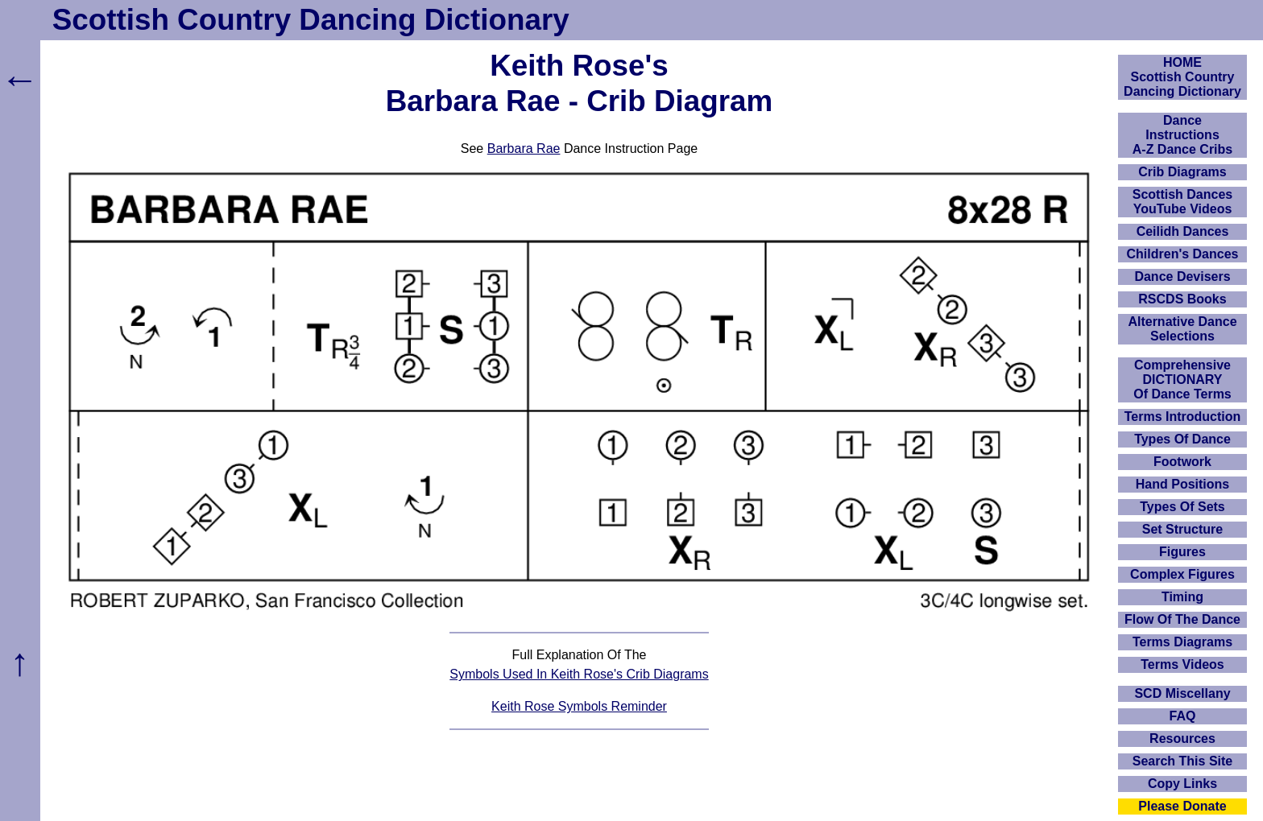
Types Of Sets (1182, 507)
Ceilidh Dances (1183, 231)
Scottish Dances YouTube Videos (1182, 202)
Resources (1182, 738)
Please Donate (1182, 806)
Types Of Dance (1182, 439)
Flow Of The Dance (1182, 619)
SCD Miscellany (1182, 693)
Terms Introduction (1182, 416)
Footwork (1182, 461)
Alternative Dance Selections (1182, 329)
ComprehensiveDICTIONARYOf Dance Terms (1182, 379)
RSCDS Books (1182, 299)
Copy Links (1182, 783)
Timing (1182, 597)
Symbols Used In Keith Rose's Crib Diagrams (578, 674)
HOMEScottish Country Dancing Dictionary (1182, 77)
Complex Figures (1182, 574)
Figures (1182, 552)
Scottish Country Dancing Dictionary (310, 19)
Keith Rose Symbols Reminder (579, 706)
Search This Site (1183, 761)
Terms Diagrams (1182, 642)
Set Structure (1182, 529)
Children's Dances (1183, 254)
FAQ (1183, 716)
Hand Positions (1182, 484)
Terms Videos (1182, 664)
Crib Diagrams (1182, 172)
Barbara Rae (524, 148)
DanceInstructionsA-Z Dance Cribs (1182, 134)
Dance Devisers (1182, 276)
